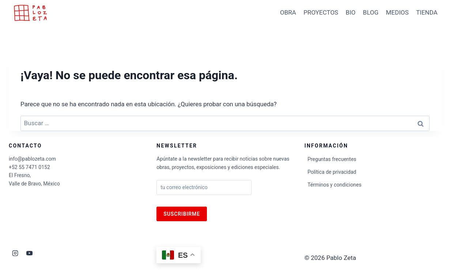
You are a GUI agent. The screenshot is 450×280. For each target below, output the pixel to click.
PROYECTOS (320, 12)
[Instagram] (15, 253)
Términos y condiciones (334, 185)
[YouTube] (29, 253)
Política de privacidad (331, 172)
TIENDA (427, 12)
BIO (351, 12)
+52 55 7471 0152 (29, 167)
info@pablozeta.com (32, 159)
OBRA (288, 12)
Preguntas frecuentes (331, 159)
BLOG (370, 12)
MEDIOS (397, 12)
